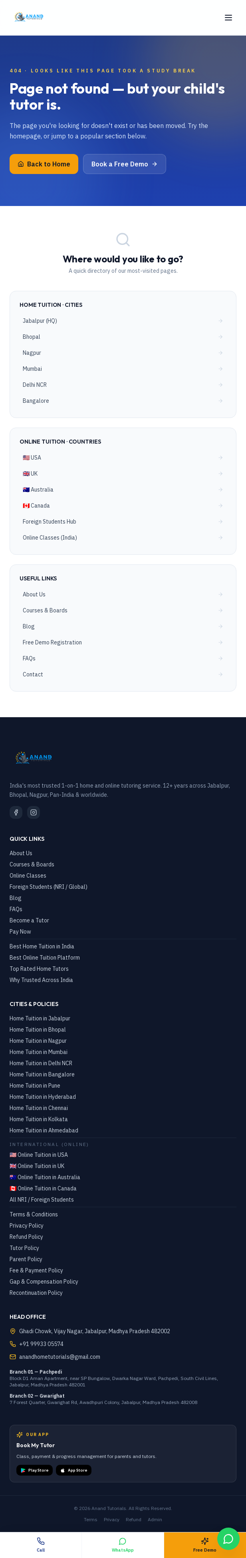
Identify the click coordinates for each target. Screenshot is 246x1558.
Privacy (111, 1519)
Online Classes (28, 875)
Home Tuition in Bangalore (42, 1074)
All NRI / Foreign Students (42, 1199)
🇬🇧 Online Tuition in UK (37, 1166)
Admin (155, 1519)
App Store (73, 1470)
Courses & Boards (32, 864)
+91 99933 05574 (41, 1344)
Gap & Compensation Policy (44, 1281)
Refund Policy (26, 1236)
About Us (21, 853)
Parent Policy (26, 1259)
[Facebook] (16, 812)
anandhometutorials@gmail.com (59, 1356)
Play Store (34, 1470)
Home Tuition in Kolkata (39, 1119)
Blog (16, 898)
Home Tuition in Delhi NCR (41, 1063)
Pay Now (20, 931)
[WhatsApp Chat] (228, 1539)
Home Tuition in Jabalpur (40, 1018)
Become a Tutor (29, 920)
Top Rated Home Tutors (39, 968)
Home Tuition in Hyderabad (43, 1096)
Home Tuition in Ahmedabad (44, 1130)
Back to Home (44, 164)
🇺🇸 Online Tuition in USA (39, 1154)
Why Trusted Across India (41, 980)
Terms (90, 1519)
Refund (133, 1519)
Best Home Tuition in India (42, 946)
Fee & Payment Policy (36, 1270)
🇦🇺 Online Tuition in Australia (45, 1177)
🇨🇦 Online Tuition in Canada (43, 1188)
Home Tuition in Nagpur (38, 1040)
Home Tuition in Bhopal (38, 1029)
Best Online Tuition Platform (45, 957)
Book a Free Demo (124, 164)
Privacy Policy (27, 1225)
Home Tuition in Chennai (39, 1108)
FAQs (16, 909)
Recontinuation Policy (36, 1292)
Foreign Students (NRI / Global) (48, 886)
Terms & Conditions (34, 1214)
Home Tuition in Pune (35, 1085)
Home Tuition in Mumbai (38, 1052)
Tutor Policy (24, 1248)
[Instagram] (33, 812)
